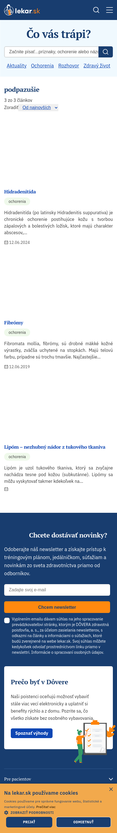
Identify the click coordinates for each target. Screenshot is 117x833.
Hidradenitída (20, 191)
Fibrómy (13, 322)
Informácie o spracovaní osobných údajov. (67, 652)
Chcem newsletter (57, 607)
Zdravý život (97, 65)
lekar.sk (63, 641)
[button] (58, 812)
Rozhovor (68, 65)
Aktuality (17, 65)
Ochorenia (42, 65)
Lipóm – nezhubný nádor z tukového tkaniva (54, 446)
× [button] (111, 789)
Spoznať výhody (31, 733)
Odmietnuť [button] (83, 822)
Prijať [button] (29, 822)
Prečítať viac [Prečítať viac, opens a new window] (46, 807)
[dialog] (58, 808)
